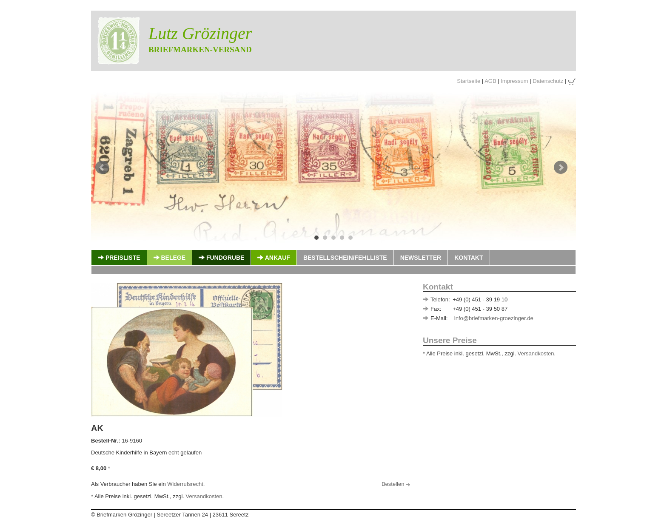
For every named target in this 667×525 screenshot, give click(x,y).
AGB (490, 81)
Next (560, 167)
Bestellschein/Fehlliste (345, 257)
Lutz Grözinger (200, 33)
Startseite (468, 81)
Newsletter (420, 257)
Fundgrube (221, 257)
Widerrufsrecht (185, 484)
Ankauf (273, 257)
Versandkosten (536, 353)
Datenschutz (548, 81)
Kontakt (468, 257)
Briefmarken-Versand (200, 49)
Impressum (514, 81)
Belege (169, 257)
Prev (102, 167)
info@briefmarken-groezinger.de (493, 318)
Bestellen (396, 484)
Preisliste (119, 257)
